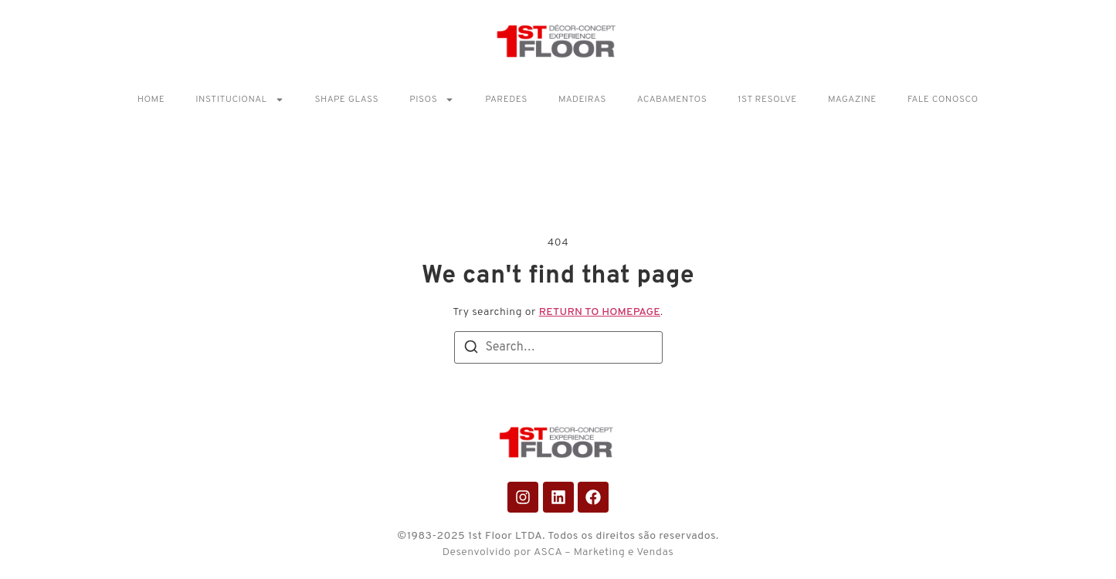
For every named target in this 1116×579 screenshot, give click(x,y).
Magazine (852, 99)
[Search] (471, 350)
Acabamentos (672, 99)
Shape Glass (347, 99)
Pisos (431, 99)
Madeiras (582, 99)
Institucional (239, 99)
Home (151, 99)
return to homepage (599, 312)
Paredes (506, 99)
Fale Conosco (943, 99)
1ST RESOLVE (767, 99)
